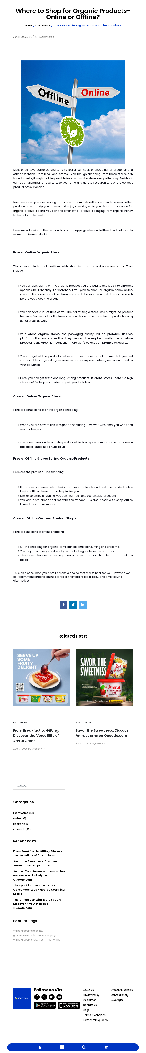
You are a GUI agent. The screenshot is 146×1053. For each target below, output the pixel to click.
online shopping (46, 935)
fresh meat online (50, 939)
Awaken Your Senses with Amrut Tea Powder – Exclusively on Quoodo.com (39, 875)
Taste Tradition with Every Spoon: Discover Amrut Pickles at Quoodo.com (37, 904)
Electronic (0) (21, 824)
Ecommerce (42, 25)
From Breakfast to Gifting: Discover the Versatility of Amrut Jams (36, 735)
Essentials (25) (22, 829)
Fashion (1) (19, 818)
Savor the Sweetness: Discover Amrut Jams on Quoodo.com (103, 733)
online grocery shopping (27, 930)
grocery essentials (24, 935)
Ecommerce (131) (23, 813)
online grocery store (25, 939)
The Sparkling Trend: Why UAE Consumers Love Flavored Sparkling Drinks (39, 890)
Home (28, 25)
